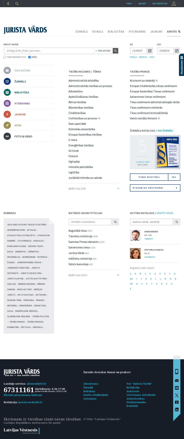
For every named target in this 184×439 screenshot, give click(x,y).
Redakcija (133, 387)
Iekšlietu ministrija (80, 258)
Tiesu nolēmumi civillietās (146, 107)
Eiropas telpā (35, 246)
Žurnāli (88, 387)
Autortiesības (135, 398)
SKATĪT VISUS (164, 213)
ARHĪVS (172, 31)
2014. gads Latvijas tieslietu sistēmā (26, 224)
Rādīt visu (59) (94, 188)
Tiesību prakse (17, 321)
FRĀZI (32, 57)
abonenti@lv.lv (36, 383)
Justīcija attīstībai (36, 278)
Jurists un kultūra (31, 273)
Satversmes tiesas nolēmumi (148, 96)
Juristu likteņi (15, 278)
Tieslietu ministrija (80, 236)
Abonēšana (90, 383)
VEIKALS (97, 31)
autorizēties (159, 3)
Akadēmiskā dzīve (16, 230)
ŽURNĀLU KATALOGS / (151, 130)
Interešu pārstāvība (81, 167)
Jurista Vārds (76, 253)
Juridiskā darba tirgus (29, 262)
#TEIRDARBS (137, 31)
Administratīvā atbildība (84, 80)
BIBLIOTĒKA (116, 31)
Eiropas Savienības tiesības (85, 134)
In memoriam (28, 257)
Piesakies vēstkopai (155, 188)
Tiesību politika (40, 316)
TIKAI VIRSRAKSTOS (15, 57)
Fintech (73, 156)
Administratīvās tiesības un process (90, 86)
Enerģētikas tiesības (81, 145)
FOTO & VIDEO (33, 136)
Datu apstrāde (77, 123)
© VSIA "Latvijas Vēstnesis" (102, 419)
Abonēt (142, 3)
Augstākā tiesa (78, 230)
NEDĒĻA (133, 57)
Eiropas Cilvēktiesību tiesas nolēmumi (153, 86)
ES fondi (74, 150)
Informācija (13, 257)
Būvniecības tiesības (81, 107)
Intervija (42, 257)
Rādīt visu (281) (94, 275)
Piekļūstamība (136, 402)
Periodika (29, 300)
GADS (152, 57)
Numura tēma (14, 300)
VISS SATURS (33, 70)
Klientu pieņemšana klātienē (23, 395)
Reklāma (89, 391)
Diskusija (38, 240)
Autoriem (132, 391)
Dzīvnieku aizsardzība (82, 129)
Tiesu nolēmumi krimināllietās (149, 113)
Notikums (41, 294)
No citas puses (26, 294)
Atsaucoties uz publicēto (21, 235)
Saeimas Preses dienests (84, 242)
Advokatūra (76, 91)
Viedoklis (38, 327)
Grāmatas (20, 251)
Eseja (10, 251)
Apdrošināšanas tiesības (83, 96)
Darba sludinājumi (95, 395)
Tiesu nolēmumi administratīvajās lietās (155, 102)
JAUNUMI (156, 31)
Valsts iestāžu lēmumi (143, 118)
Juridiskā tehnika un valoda (85, 177)
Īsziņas (11, 262)
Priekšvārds (25, 305)
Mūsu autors (24, 289)
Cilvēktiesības (77, 113)
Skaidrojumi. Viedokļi (26, 311)
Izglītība (74, 172)
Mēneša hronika (26, 284)
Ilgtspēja (74, 161)
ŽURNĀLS (81, 31)
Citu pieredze (24, 240)
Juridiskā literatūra (18, 267)
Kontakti (132, 406)
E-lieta (73, 140)
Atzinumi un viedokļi (142, 80)
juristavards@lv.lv (30, 402)
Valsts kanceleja (78, 264)
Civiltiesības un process (83, 118)
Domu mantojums (16, 246)
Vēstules (26, 327)
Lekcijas (11, 284)
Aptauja (31, 230)
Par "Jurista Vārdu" (139, 383)
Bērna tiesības (77, 102)
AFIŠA (33, 125)
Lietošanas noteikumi (141, 395)
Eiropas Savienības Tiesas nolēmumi (152, 91)
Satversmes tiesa (79, 247)
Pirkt (129, 3)
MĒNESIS (143, 57)
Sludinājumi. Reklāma (18, 316)
